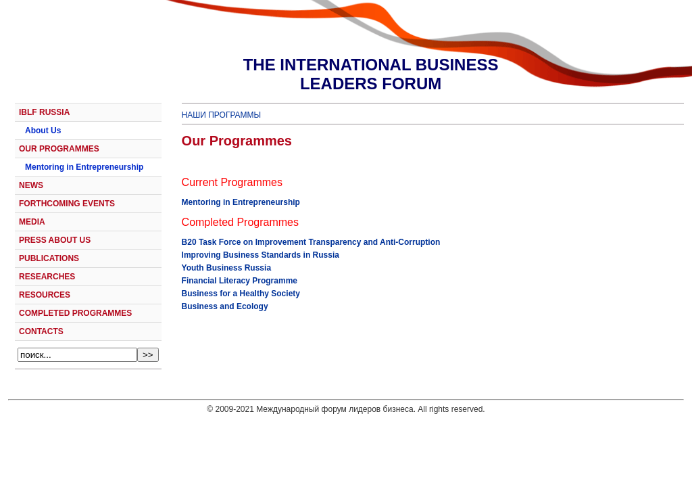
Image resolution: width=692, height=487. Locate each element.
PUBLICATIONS (49, 258)
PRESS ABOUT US (55, 240)
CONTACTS (41, 331)
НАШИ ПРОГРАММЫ (222, 115)
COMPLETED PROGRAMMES (75, 313)
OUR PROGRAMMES (59, 149)
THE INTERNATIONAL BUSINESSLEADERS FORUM (371, 74)
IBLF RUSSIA (44, 112)
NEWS (31, 185)
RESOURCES (44, 295)
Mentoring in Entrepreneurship (84, 167)
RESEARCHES (47, 276)
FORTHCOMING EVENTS (67, 203)
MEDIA (32, 222)
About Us (43, 130)
